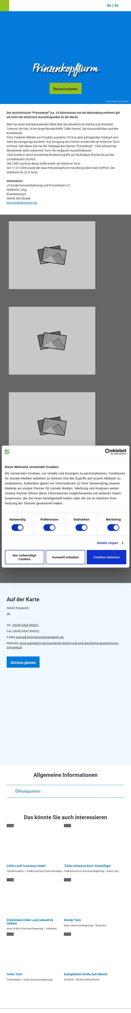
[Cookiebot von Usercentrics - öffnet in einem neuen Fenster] (108, 451)
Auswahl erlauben (65, 557)
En (117, 5)
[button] (4, 5)
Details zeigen (107, 543)
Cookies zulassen (106, 557)
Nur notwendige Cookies (24, 557)
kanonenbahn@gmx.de (22, 202)
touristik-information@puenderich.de (40, 637)
